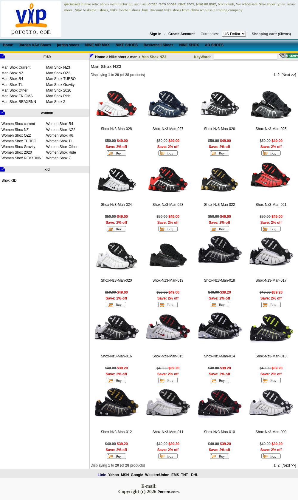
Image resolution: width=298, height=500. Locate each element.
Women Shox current (18, 124)
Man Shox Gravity (60, 85)
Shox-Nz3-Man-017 (270, 280)
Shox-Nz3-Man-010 (219, 432)
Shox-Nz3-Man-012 (116, 432)
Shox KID (9, 180)
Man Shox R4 (12, 79)
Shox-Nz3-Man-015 (167, 356)
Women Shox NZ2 (60, 130)
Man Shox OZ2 (58, 73)
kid (46, 169)
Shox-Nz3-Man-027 (167, 129)
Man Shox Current (15, 67)
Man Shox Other (14, 90)
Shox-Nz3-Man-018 (219, 280)
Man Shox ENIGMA (17, 96)
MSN (125, 475)
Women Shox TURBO (18, 141)
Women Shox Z (58, 158)
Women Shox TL (59, 141)
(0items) (284, 34)
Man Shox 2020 (58, 90)
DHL (194, 475)
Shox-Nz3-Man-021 (270, 205)
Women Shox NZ (15, 130)
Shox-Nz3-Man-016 (116, 356)
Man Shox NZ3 (58, 67)
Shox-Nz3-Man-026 (219, 129)
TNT (184, 475)
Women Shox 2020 (16, 152)
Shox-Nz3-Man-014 (219, 356)
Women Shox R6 (59, 135)
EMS (175, 475)
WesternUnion (157, 475)
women (47, 113)
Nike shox (117, 57)
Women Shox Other (61, 147)
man (47, 56)
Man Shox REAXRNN (18, 102)
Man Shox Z (56, 102)
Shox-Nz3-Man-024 (116, 205)
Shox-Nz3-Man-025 (270, 129)
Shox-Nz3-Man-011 (167, 432)
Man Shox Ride (58, 96)
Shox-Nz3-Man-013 (270, 356)
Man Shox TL (12, 85)
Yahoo (113, 475)
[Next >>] (289, 75)
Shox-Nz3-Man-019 (167, 280)
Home (100, 57)
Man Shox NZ (12, 73)
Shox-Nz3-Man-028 (116, 129)
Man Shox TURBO (61, 79)
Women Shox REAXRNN (21, 158)
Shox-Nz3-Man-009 (270, 432)
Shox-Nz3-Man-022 (219, 205)
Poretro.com (168, 492)
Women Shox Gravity (18, 147)
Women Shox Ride (61, 152)
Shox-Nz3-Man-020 (116, 280)
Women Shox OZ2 (16, 135)
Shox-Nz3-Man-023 (167, 205)
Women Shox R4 (59, 124)
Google (137, 475)
